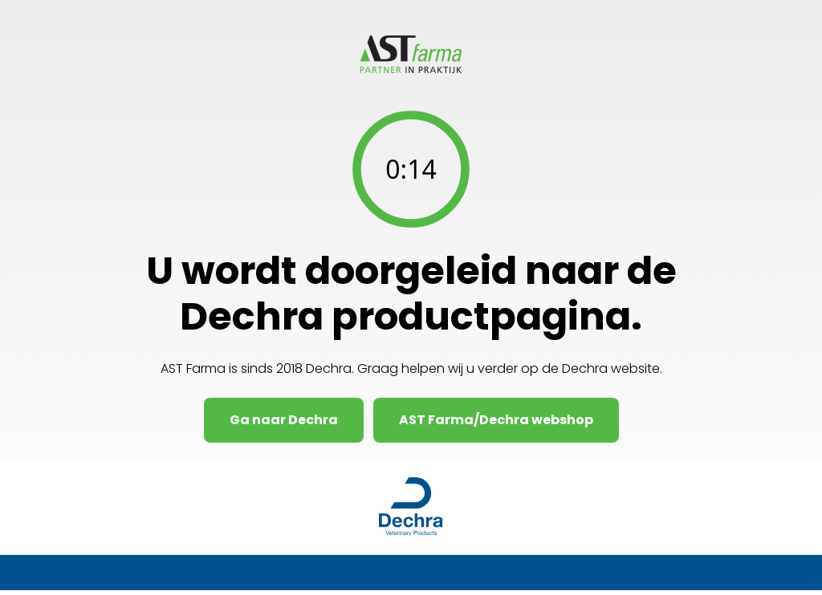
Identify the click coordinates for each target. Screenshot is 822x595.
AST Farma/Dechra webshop (496, 420)
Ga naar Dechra (284, 420)
